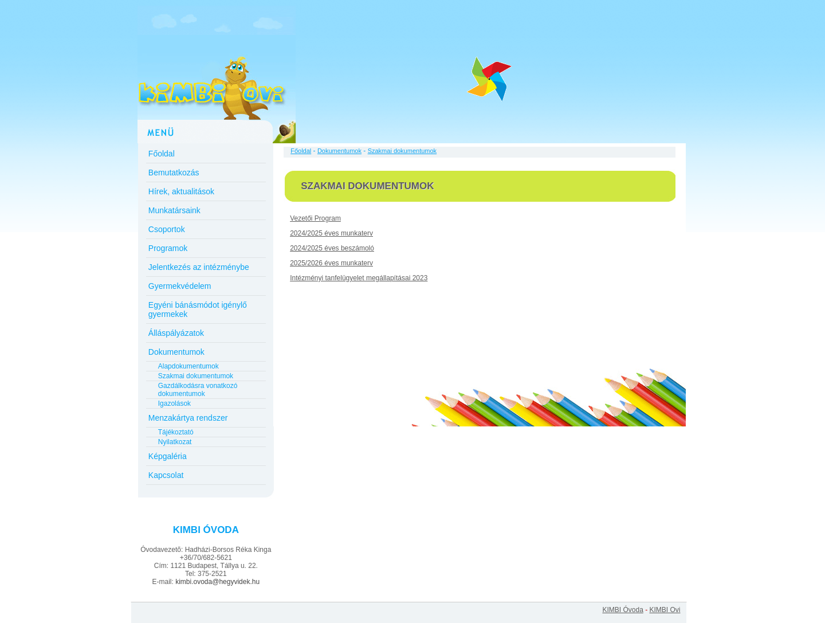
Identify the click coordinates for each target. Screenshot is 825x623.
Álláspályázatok (176, 333)
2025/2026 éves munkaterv (331, 263)
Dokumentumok (176, 351)
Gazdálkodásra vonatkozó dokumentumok (198, 390)
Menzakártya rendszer (188, 417)
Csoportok (166, 229)
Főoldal (161, 153)
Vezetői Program (315, 218)
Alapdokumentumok (188, 366)
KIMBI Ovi (664, 610)
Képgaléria (167, 456)
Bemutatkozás (173, 172)
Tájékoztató (176, 432)
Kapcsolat (165, 475)
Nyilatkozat (175, 442)
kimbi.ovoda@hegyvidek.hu (217, 582)
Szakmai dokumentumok (195, 376)
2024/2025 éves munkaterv (331, 233)
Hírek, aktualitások (181, 191)
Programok (167, 248)
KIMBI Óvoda (622, 610)
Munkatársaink (174, 210)
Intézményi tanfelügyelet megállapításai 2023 (358, 278)
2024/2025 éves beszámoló (332, 248)
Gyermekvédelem (179, 286)
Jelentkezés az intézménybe (198, 267)
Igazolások (174, 403)
